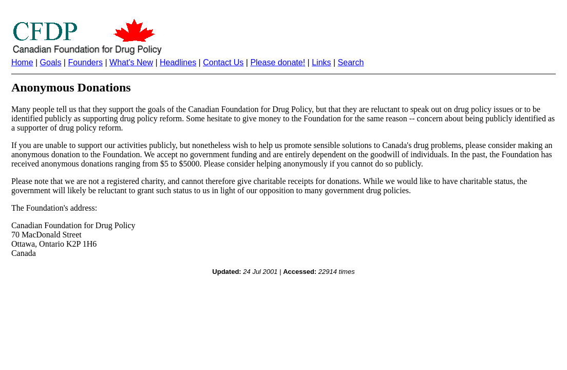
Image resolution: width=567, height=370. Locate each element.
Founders (85, 62)
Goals (51, 62)
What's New (131, 62)
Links (321, 62)
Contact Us (223, 62)
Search (351, 62)
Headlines (178, 62)
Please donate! (277, 62)
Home (22, 62)
